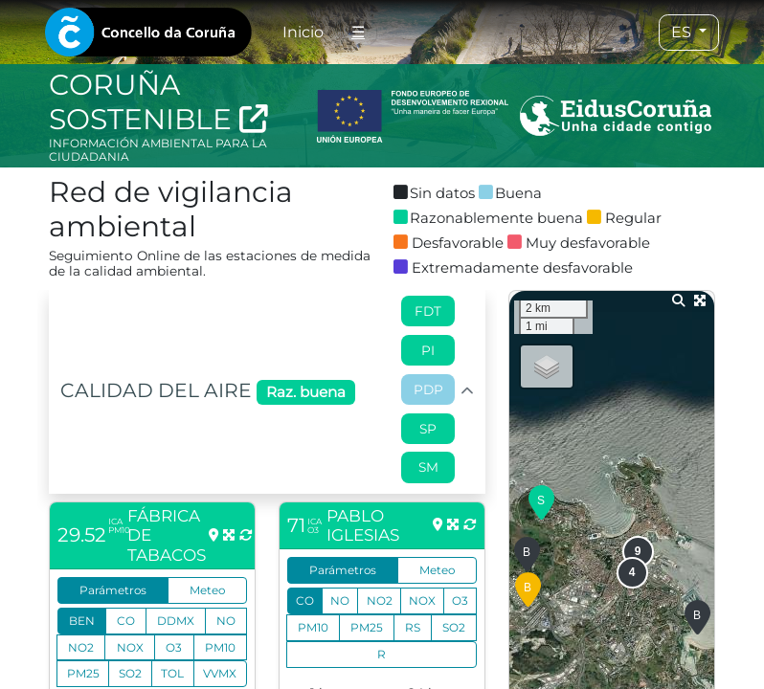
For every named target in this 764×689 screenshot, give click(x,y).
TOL (172, 673)
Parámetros (112, 590)
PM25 (83, 673)
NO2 (81, 647)
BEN (82, 620)
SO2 (130, 673)
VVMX (219, 673)
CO (126, 620)
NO (226, 620)
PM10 (220, 647)
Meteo (207, 590)
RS (412, 627)
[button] (541, 503)
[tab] (148, 32)
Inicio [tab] (303, 32)
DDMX (175, 620)
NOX (130, 647)
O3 (174, 647)
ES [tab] (683, 32)
